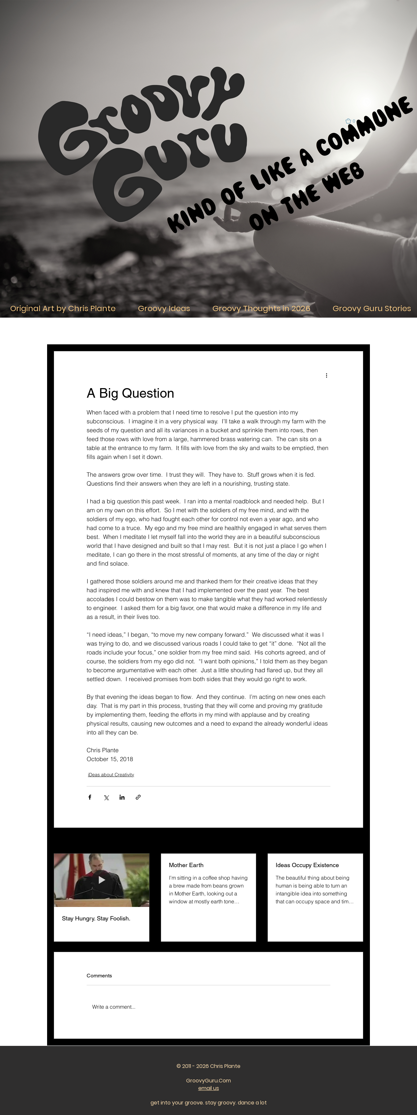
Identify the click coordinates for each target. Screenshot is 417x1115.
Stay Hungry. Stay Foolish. (96, 918)
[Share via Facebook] (90, 797)
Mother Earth (186, 865)
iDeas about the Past (265, 331)
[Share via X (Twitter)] (106, 797)
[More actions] (326, 375)
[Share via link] (138, 797)
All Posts (62, 331)
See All (356, 841)
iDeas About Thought (149, 331)
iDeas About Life (100, 331)
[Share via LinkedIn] (122, 797)
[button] (353, 121)
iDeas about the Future (319, 331)
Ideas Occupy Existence (307, 865)
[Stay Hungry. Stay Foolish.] (101, 880)
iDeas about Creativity (111, 775)
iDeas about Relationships (207, 331)
